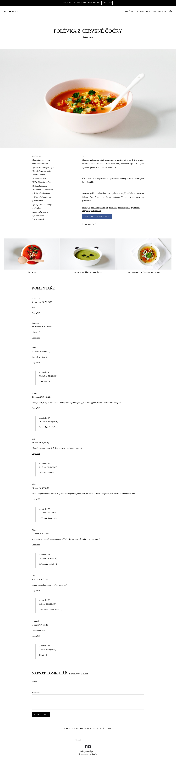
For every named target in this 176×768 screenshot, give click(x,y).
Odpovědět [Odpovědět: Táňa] (36, 362)
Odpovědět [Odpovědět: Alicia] (36, 499)
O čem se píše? (87, 728)
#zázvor (97, 211)
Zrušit (84, 674)
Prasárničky (159, 11)
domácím (111, 167)
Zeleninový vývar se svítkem (144, 272)
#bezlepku (86, 208)
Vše (170, 11)
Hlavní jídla (143, 11)
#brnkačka (95, 208)
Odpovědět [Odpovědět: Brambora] (36, 313)
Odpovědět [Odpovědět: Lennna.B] (36, 636)
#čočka (102, 208)
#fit (107, 208)
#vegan (85, 211)
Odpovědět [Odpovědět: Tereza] (36, 408)
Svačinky (130, 11)
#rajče (128, 208)
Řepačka (32, 272)
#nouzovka (113, 208)
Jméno (34, 681)
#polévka (121, 208)
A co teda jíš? (11, 11)
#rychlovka (135, 208)
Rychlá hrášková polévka (87, 272)
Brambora (74, 674)
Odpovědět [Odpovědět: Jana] (36, 590)
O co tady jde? (70, 728)
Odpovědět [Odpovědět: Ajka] (36, 545)
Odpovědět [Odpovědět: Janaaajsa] (36, 338)
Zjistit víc (107, 3)
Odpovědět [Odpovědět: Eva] (36, 454)
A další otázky (105, 728)
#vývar (91, 211)
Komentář (36, 692)
